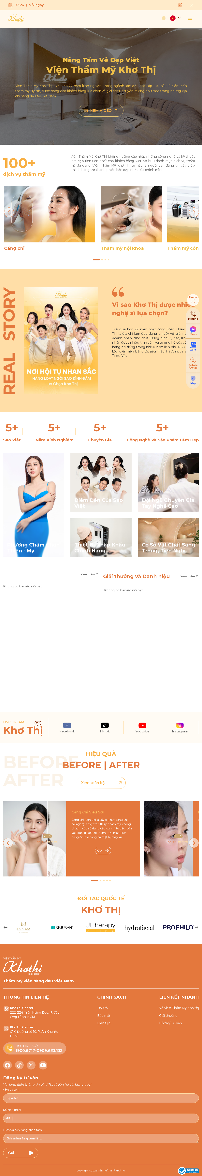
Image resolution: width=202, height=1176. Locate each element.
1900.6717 (25, 1050)
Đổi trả (102, 1008)
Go (103, 850)
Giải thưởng (168, 1016)
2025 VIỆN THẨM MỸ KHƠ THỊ (108, 1170)
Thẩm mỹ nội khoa (122, 248)
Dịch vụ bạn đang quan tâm (22, 1130)
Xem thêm (90, 574)
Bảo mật (103, 1016)
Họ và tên (12, 1089)
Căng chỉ (14, 248)
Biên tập (103, 1023)
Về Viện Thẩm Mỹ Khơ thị (179, 1008)
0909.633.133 (50, 1050)
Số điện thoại (12, 1110)
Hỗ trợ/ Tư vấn (170, 1023)
